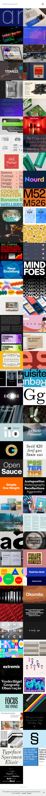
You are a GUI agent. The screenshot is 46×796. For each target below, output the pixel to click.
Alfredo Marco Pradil (10, 4)
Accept (24, 793)
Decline (29, 793)
